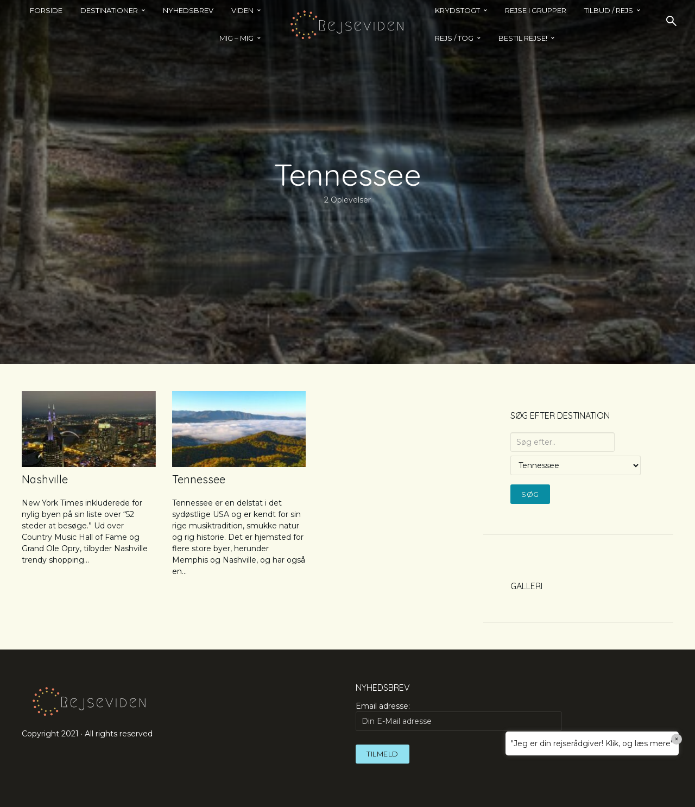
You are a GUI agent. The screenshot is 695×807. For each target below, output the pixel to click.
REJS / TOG (454, 38)
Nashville (45, 479)
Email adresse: (459, 715)
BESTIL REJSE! (522, 38)
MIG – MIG (236, 38)
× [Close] (676, 739)
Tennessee (198, 479)
